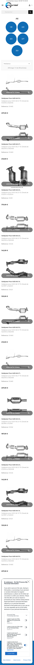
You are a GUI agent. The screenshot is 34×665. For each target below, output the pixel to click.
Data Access (16, 660)
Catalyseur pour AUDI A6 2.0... (11, 235)
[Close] (29, 582)
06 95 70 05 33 (23, 1)
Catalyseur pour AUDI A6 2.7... (11, 144)
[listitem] (17, 615)
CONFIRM (11, 653)
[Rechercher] (17, 12)
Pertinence (17, 64)
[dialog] (17, 621)
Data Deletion (7, 660)
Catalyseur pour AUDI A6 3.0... (11, 98)
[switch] (25, 620)
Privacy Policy (27, 660)
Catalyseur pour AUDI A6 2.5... (11, 190)
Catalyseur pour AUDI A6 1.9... (10, 281)
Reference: (4, 106)
